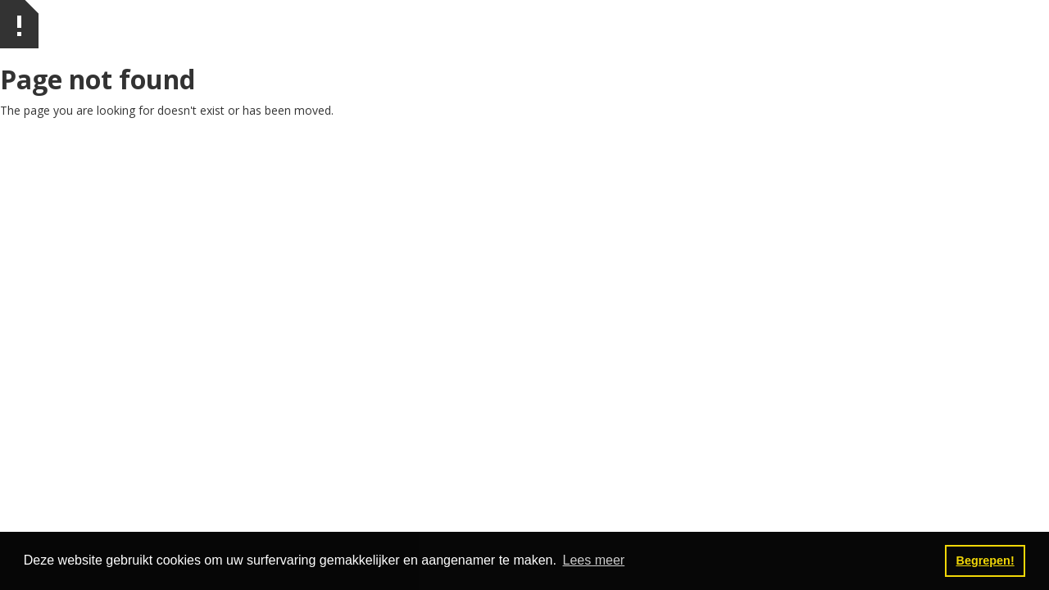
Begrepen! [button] (985, 560)
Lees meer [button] (594, 560)
